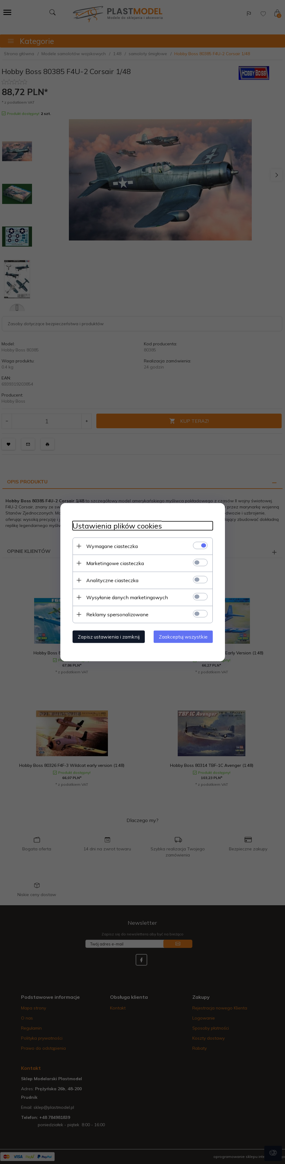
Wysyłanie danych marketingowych (127, 597)
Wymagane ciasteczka (112, 546)
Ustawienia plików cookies (117, 525)
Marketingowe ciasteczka (115, 563)
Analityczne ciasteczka (112, 580)
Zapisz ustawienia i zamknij (109, 636)
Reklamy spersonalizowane (117, 614)
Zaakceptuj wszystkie (183, 636)
